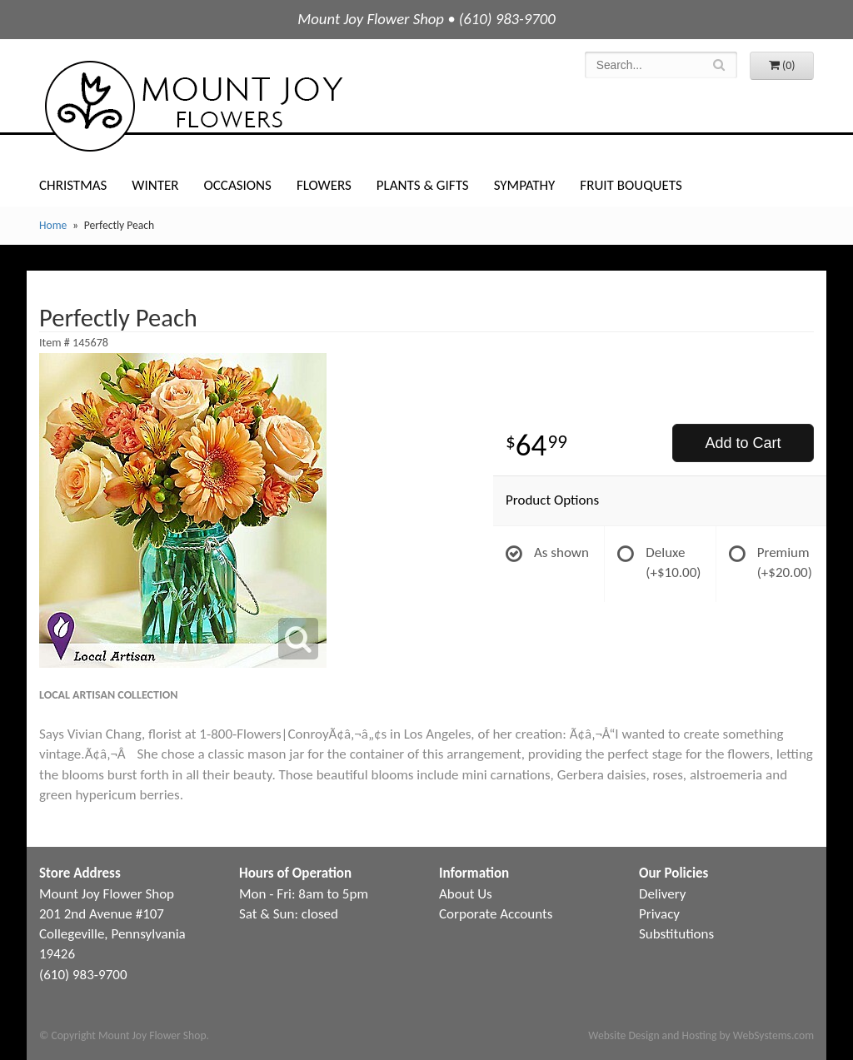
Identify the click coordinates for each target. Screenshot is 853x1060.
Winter (155, 185)
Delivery (662, 894)
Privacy (659, 914)
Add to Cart (743, 443)
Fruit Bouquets (630, 185)
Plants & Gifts (423, 185)
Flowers (324, 185)
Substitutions (676, 934)
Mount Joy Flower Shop (192, 106)
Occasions (238, 185)
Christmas (73, 185)
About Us (465, 894)
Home (53, 225)
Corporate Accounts (495, 914)
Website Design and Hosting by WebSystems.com (701, 1035)
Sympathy (525, 185)
